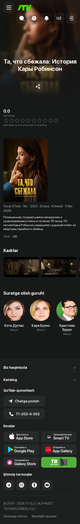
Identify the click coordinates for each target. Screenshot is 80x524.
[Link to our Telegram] (8, 485)
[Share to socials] (38, 86)
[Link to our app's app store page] (21, 436)
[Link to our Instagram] (21, 485)
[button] (59, 18)
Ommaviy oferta (15, 516)
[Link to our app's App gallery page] (59, 449)
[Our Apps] (59, 436)
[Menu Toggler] (8, 7)
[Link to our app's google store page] (21, 449)
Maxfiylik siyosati (44, 516)
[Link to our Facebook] (34, 485)
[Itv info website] (59, 462)
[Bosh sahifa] (24, 7)
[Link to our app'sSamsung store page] (21, 462)
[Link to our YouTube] (47, 485)
